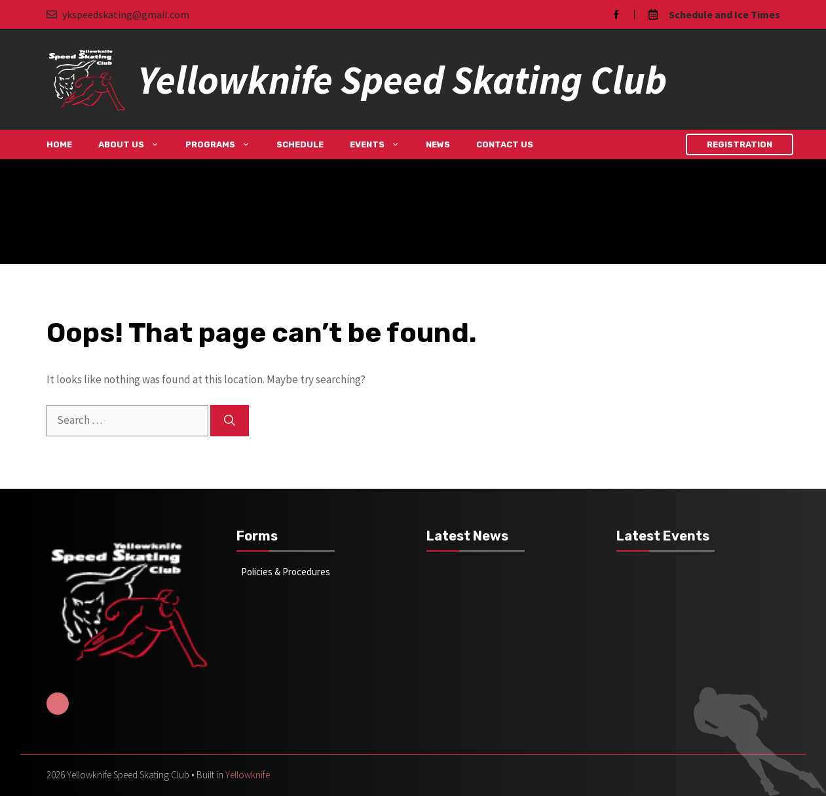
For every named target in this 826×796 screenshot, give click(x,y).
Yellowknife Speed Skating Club (402, 79)
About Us (135, 144)
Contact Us (504, 144)
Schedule (300, 144)
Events (381, 144)
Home (59, 144)
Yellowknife (247, 774)
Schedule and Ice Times (724, 14)
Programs (224, 144)
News (438, 144)
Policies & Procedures (285, 571)
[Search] (229, 420)
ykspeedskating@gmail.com (125, 14)
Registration (739, 144)
